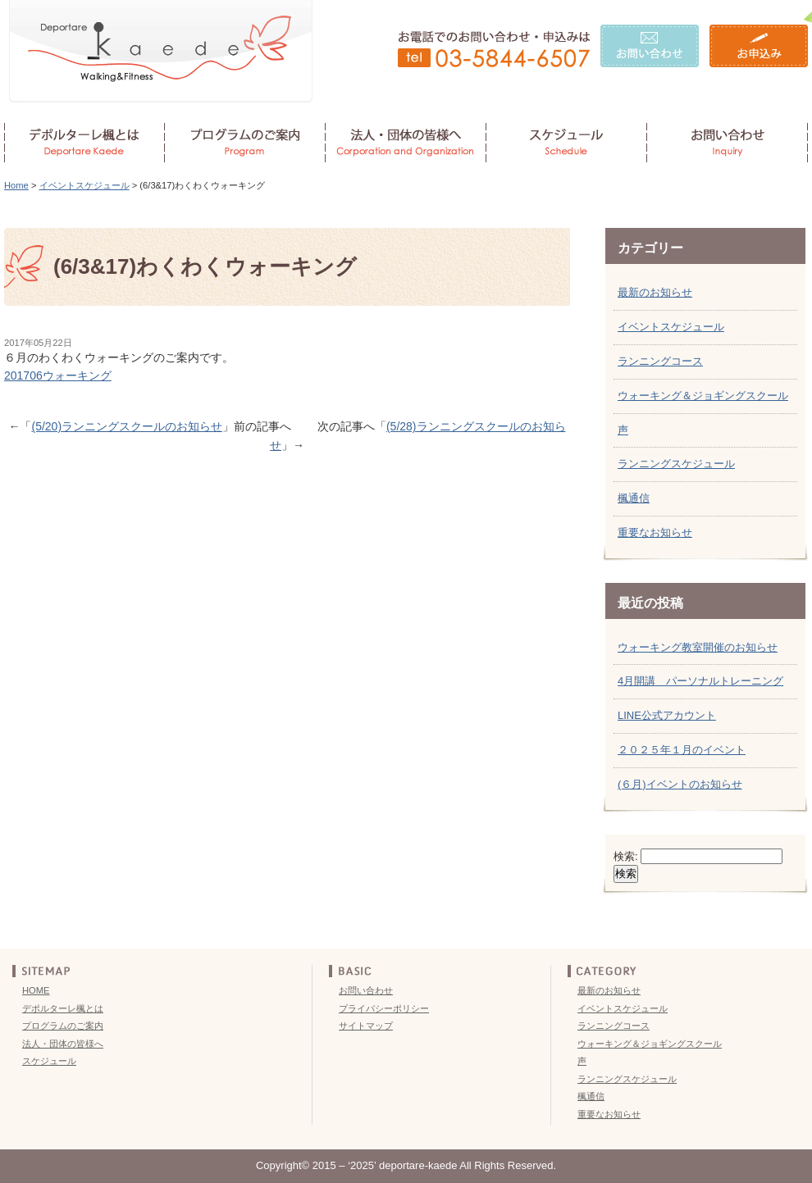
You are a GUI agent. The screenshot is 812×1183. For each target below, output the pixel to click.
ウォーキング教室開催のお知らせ (698, 647)
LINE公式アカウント (667, 715)
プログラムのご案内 (62, 1026)
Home (16, 185)
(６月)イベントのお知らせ (680, 784)
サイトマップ (366, 1026)
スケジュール (49, 1061)
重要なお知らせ (655, 532)
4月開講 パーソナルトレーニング (700, 681)
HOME (36, 990)
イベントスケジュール (84, 185)
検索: (626, 856)
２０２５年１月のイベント (682, 750)
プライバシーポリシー (384, 1008)
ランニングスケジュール (676, 463)
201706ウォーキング (58, 375)
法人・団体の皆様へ (62, 1044)
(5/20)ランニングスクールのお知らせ (126, 426)
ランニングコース (660, 361)
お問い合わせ (366, 990)
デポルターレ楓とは (62, 1008)
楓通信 (634, 498)
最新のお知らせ (655, 292)
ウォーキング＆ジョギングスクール (703, 395)
